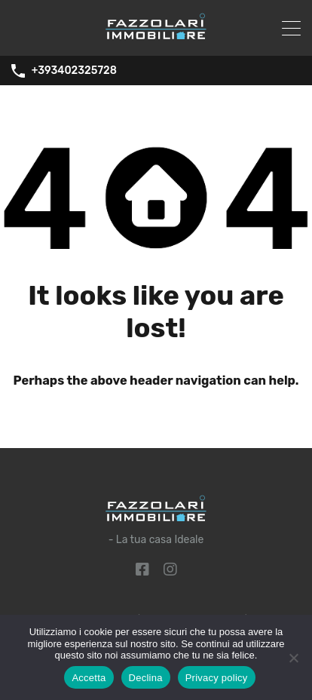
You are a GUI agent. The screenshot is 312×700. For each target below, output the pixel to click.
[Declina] (293, 659)
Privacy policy (216, 677)
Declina (146, 677)
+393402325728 (74, 71)
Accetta (89, 677)
